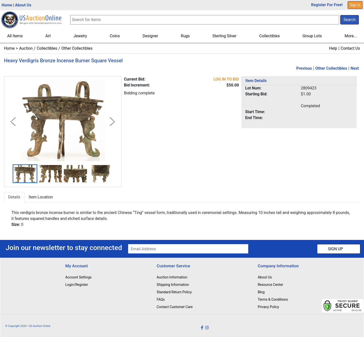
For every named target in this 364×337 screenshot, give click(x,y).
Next (355, 68)
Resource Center (270, 285)
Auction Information (172, 277)
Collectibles (269, 36)
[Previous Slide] (13, 121)
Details (14, 197)
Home (6, 5)
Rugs (185, 36)
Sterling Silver (224, 36)
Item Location (41, 197)
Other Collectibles (76, 48)
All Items (15, 36)
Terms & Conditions (273, 299)
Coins (115, 36)
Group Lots (312, 36)
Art (48, 36)
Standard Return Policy (174, 292)
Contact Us (350, 48)
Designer (150, 36)
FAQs (161, 299)
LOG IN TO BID (226, 79)
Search (349, 19)
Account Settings (78, 277)
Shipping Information (173, 285)
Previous (304, 68)
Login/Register (76, 285)
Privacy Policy (268, 307)
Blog (261, 292)
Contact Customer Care (175, 307)
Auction (26, 48)
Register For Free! (327, 4)
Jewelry (80, 36)
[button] (25, 173)
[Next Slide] (112, 121)
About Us (23, 5)
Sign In (355, 5)
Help (333, 48)
